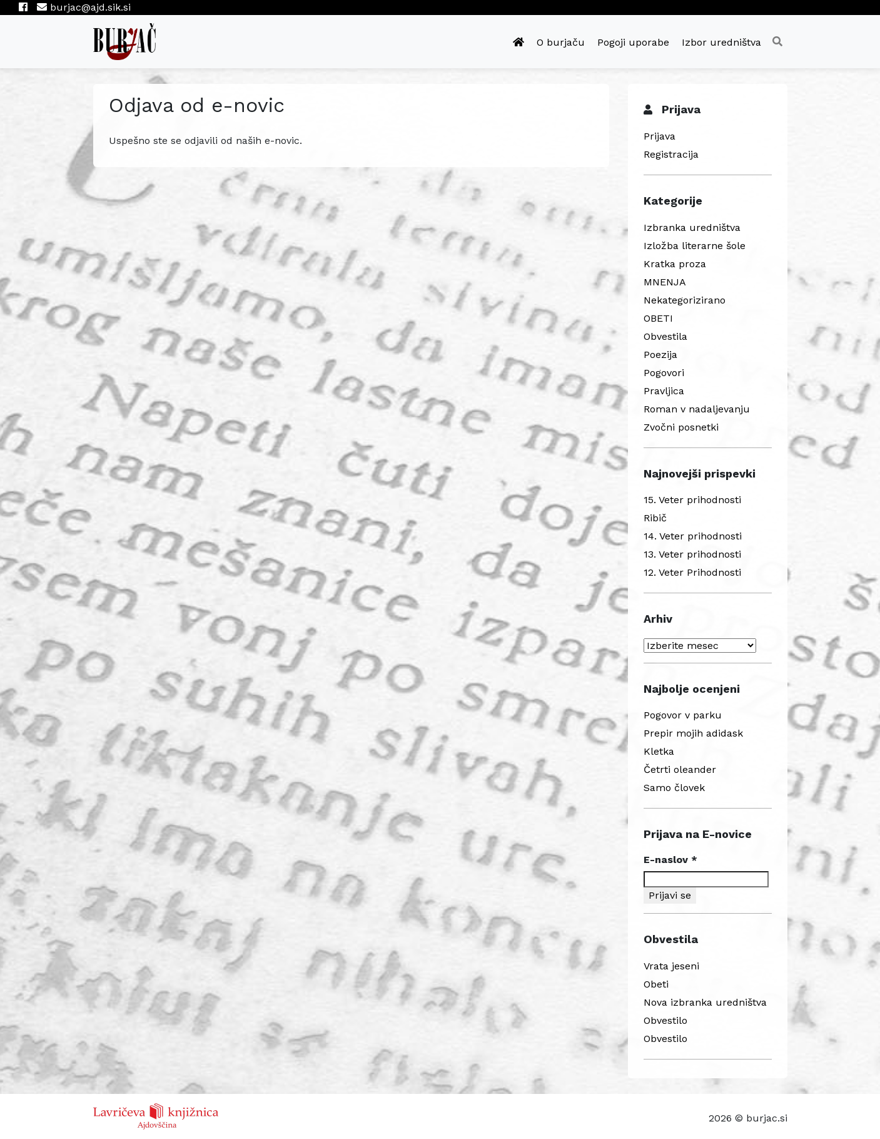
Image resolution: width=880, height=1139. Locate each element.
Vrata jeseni (671, 966)
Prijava (659, 136)
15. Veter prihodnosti (692, 500)
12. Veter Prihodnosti (692, 572)
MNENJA (665, 282)
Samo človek (674, 788)
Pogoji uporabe (633, 42)
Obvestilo (665, 1020)
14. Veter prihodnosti (693, 536)
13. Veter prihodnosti (692, 554)
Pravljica (664, 391)
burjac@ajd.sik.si (84, 7)
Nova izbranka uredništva (705, 1002)
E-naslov (670, 860)
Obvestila (665, 336)
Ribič (655, 518)
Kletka (659, 751)
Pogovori (664, 373)
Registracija (671, 154)
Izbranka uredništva (692, 227)
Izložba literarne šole (695, 246)
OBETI (658, 318)
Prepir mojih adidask (693, 733)
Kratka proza (675, 264)
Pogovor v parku (683, 715)
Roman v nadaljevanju (697, 409)
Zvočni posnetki (681, 427)
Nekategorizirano (685, 300)
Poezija (660, 354)
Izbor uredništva (721, 42)
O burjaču (561, 42)
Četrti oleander (680, 769)
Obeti (656, 984)
